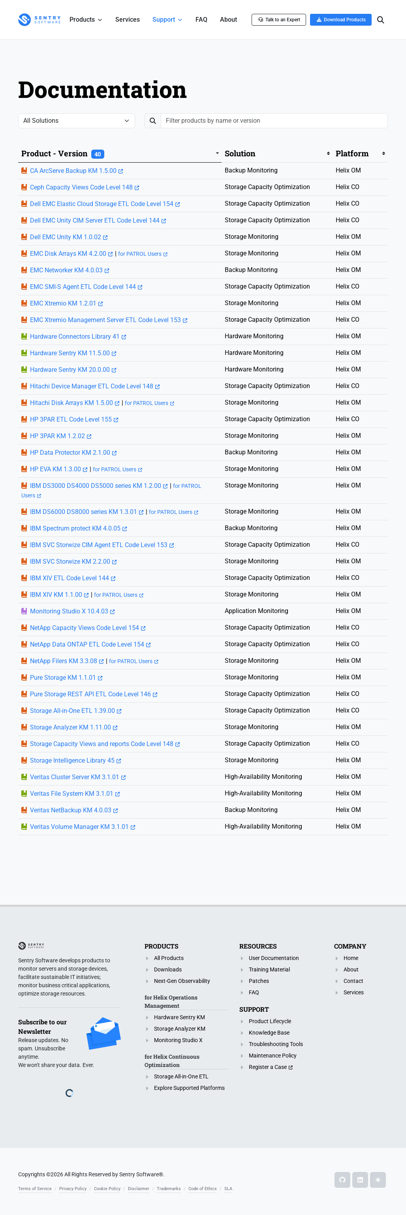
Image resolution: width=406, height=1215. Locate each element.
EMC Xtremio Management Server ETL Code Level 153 (105, 320)
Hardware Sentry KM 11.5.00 (70, 353)
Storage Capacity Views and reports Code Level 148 (101, 744)
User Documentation (274, 958)
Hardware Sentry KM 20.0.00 (70, 369)
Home (351, 958)
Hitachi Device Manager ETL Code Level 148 (91, 386)
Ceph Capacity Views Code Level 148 (81, 187)
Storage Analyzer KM (179, 1029)
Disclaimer (138, 1188)
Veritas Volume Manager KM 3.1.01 (79, 827)
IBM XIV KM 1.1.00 (56, 594)
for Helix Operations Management (171, 1001)
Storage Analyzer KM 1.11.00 (70, 727)
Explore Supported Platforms (189, 1088)
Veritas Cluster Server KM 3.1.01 (74, 777)
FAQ (254, 992)
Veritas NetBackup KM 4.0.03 (70, 810)
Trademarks (169, 1188)
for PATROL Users (140, 254)
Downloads (168, 969)
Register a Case (268, 1067)
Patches (259, 981)
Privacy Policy (72, 1188)
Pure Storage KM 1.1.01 (63, 677)
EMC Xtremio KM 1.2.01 (63, 303)
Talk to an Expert (279, 19)
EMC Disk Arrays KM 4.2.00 (68, 253)
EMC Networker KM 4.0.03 (66, 270)
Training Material (269, 969)
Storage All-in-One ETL (181, 1076)
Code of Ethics (202, 1188)
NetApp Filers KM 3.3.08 (63, 661)
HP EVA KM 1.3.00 (55, 469)
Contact (353, 981)
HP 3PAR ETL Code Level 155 (71, 419)
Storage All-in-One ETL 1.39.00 (72, 710)
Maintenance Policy (273, 1055)
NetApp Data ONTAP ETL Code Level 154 (87, 644)
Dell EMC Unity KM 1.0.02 (65, 237)
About (351, 969)
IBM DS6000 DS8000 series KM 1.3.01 (83, 512)
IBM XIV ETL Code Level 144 (69, 578)
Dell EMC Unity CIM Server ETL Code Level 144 (95, 220)
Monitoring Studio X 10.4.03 (69, 611)
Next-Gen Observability (182, 981)
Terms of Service (35, 1188)
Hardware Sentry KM (179, 1017)
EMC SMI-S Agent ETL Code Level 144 (83, 287)
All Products (169, 958)
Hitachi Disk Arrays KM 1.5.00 (71, 403)
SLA (228, 1188)
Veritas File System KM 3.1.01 (71, 793)
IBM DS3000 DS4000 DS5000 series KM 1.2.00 (95, 485)
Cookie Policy (107, 1188)
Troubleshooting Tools (276, 1044)
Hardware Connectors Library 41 (75, 336)
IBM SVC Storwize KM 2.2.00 (70, 561)
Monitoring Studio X (178, 1040)
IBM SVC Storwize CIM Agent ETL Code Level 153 (98, 545)
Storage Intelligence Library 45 (72, 760)
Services (354, 992)
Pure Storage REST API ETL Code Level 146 (90, 694)
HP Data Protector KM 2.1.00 (70, 452)
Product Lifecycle (270, 1021)
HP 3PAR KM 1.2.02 (57, 436)
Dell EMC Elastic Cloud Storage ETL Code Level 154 (101, 204)
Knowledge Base (269, 1032)
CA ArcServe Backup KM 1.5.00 (73, 170)
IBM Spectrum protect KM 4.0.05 (75, 528)
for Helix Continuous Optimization (172, 1061)
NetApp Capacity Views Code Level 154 (84, 628)
